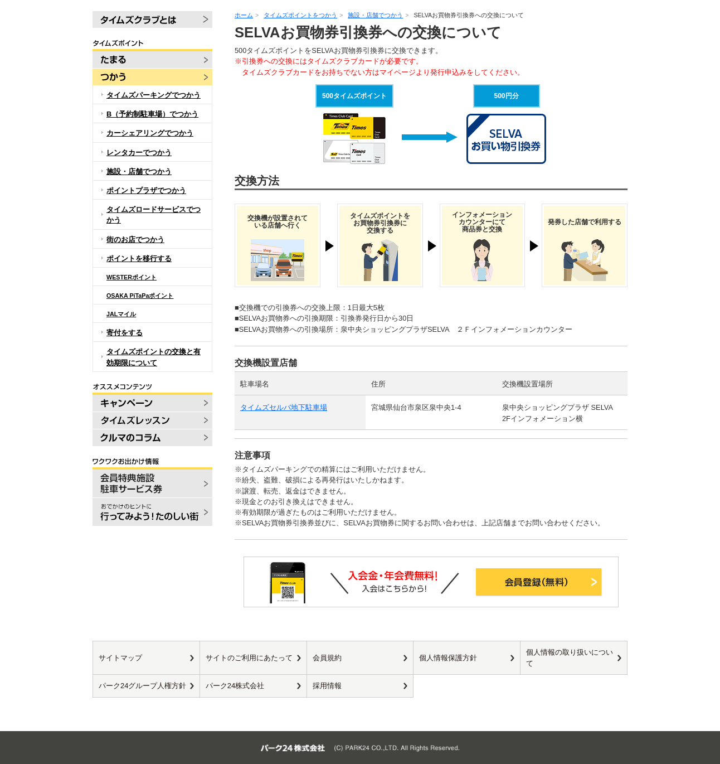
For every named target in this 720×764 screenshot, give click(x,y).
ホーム (244, 15)
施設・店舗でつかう (375, 15)
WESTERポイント (131, 277)
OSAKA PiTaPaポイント (139, 295)
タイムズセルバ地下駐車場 (283, 407)
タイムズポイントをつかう (300, 15)
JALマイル (121, 314)
